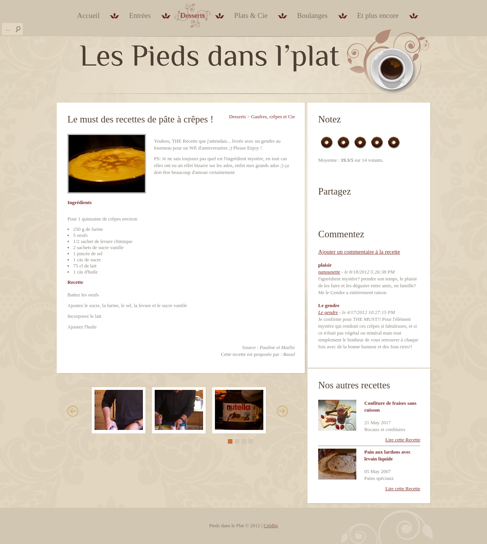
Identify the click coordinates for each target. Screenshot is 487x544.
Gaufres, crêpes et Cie (273, 116)
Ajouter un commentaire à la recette (359, 252)
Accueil (88, 15)
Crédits (271, 525)
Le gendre (328, 312)
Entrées (140, 15)
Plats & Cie (251, 15)
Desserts (192, 15)
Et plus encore (378, 15)
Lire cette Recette (402, 440)
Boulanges (312, 15)
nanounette (329, 272)
